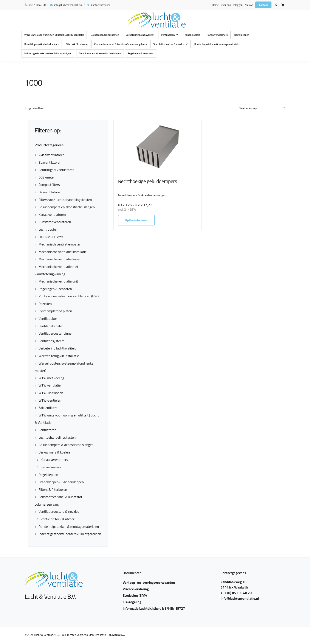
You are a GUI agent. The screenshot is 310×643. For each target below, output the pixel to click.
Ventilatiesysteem (52, 340)
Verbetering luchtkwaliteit (140, 35)
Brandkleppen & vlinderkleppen (41, 44)
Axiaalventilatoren (52, 154)
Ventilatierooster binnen (56, 333)
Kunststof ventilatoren (55, 221)
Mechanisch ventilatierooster (60, 244)
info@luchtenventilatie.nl (66, 5)
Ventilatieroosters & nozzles (168, 44)
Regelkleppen (242, 35)
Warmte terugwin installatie (59, 355)
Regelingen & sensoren (140, 53)
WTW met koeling (51, 378)
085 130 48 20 (35, 5)
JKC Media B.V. (116, 635)
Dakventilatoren (50, 192)
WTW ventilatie (50, 385)
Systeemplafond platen (55, 311)
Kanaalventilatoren (52, 214)
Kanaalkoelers (192, 35)
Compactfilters (49, 184)
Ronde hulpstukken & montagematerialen (217, 44)
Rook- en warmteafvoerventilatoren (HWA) (69, 296)
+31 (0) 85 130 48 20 (236, 592)
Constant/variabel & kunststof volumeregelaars (120, 44)
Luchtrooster (48, 229)
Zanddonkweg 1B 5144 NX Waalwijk (234, 584)
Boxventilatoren (50, 162)
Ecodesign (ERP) (135, 595)
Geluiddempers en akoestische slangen (67, 207)
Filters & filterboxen (77, 44)
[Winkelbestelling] (262, 108)
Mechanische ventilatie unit (58, 281)
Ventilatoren (168, 35)
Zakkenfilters (48, 407)
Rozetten (45, 303)
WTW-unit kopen (51, 392)
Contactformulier (98, 5)
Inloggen (238, 5)
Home (215, 5)
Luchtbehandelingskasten (105, 35)
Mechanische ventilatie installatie (63, 251)
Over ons (226, 5)
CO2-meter (47, 177)
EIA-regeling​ (132, 601)
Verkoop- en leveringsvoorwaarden (149, 582)
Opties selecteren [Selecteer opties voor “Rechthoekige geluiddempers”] (137, 220)
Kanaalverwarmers (217, 35)
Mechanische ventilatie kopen (60, 259)
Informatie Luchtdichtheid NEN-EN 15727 (154, 608)
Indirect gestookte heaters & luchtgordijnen (48, 53)
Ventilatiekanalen (51, 326)
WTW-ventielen (50, 400)
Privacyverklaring (136, 589)
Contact (263, 5)
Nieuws (249, 5)
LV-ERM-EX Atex (51, 236)
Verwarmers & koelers (55, 452)
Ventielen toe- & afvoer (57, 519)
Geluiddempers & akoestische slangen (100, 53)
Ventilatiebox (48, 318)
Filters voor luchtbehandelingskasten (65, 199)
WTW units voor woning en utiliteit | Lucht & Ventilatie (54, 35)
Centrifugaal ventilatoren (56, 169)
